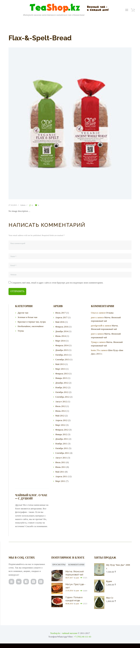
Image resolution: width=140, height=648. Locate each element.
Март (60, 341)
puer (77, 578)
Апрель (61, 317)
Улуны (21, 331)
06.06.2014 (69, 604)
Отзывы (110, 313)
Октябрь (61, 355)
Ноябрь (61, 387)
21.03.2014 (69, 591)
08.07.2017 (69, 578)
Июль (60, 313)
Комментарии (77, 565)
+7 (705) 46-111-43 (82, 637)
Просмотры (59, 565)
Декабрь (61, 331)
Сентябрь (62, 359)
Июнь (60, 336)
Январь (61, 378)
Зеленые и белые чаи (28, 317)
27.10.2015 (13, 205)
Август (61, 401)
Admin (23, 205)
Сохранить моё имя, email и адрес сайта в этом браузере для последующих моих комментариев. (57, 283)
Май (60, 322)
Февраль (61, 326)
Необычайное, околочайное (31, 326)
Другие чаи (23, 313)
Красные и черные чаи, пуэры (32, 322)
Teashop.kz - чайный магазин (64, 634)
